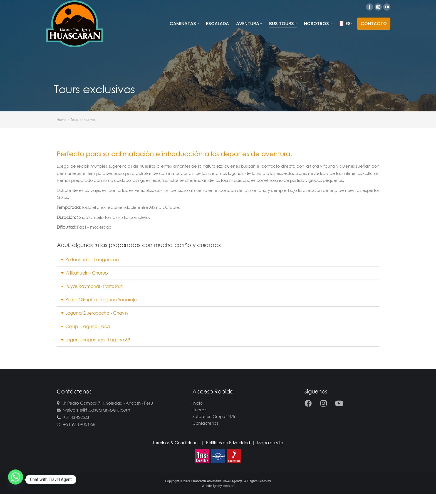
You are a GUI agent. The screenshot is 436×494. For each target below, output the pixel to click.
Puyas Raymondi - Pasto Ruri (94, 286)
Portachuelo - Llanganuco (92, 259)
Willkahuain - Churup (86, 273)
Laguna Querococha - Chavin (96, 313)
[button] (218, 259)
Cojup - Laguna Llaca (87, 326)
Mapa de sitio (270, 442)
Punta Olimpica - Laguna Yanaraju (101, 299)
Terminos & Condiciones (176, 442)
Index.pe (228, 486)
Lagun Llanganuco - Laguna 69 (97, 340)
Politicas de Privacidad (228, 442)
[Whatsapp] (15, 479)
